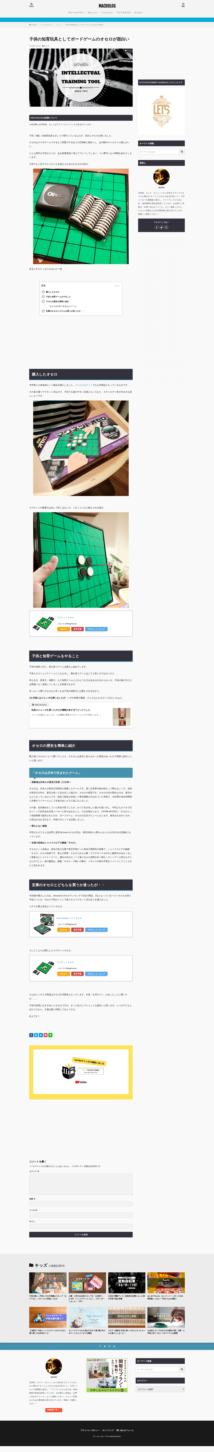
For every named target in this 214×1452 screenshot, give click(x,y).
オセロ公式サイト (84, 385)
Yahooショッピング (96, 629)
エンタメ (138, 12)
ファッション (107, 12)
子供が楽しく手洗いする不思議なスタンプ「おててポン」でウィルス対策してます (47, 1299)
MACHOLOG (107, 6)
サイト (32, 1221)
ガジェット (92, 12)
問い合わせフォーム (127, 1435)
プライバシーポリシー (88, 1435)
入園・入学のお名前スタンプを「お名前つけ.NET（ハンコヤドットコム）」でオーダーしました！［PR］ (87, 1299)
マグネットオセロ (65, 617)
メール (33, 1210)
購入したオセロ (52, 292)
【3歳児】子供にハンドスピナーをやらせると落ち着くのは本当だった (47, 1333)
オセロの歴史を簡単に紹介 (57, 301)
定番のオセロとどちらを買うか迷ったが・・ (65, 311)
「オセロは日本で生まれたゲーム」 (63, 306)
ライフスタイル (123, 12)
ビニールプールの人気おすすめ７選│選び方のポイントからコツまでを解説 (87, 1333)
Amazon (63, 629)
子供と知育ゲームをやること (58, 296)
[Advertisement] (81, 341)
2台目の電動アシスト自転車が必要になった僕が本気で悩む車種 (126, 1298)
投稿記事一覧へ (53, 1415)
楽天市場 (77, 629)
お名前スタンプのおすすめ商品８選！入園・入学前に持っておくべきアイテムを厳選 (165, 1335)
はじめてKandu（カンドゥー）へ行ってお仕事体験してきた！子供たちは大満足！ (165, 1299)
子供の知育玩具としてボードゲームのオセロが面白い (85, 25)
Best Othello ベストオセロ (69, 918)
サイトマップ (108, 1435)
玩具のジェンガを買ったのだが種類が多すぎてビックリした (60, 710)
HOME (34, 25)
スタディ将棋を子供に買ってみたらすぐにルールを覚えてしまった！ (126, 1333)
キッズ (58, 25)
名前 (32, 1199)
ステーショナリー (75, 12)
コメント (34, 1171)
